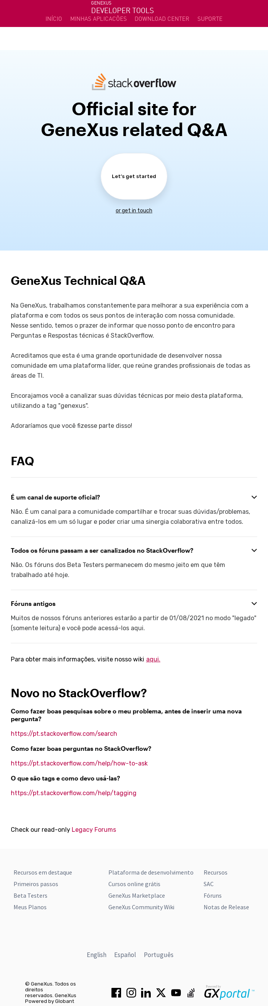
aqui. (153, 659)
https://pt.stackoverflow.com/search (64, 733)
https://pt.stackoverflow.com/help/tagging (74, 793)
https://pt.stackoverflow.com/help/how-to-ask (79, 763)
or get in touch (134, 210)
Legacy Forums (94, 829)
